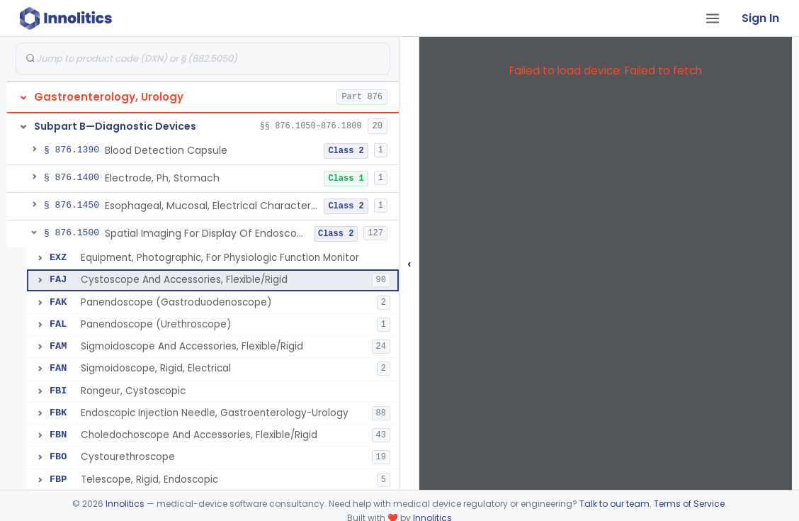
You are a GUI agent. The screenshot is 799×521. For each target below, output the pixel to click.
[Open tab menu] (713, 18)
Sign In (760, 18)
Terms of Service (689, 504)
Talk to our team (614, 504)
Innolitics (125, 504)
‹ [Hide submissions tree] (409, 263)
